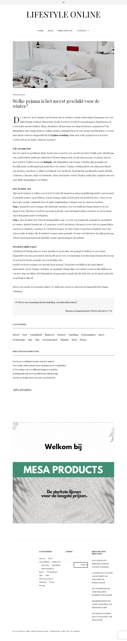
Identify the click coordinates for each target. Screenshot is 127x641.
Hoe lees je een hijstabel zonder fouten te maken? (33, 361)
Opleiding (73, 334)
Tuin (37, 339)
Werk (74, 339)
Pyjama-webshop (59, 135)
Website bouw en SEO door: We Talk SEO (65, 631)
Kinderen (49, 334)
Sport (101, 334)
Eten (24, 334)
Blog (51, 30)
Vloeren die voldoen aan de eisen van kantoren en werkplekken (39, 365)
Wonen (83, 339)
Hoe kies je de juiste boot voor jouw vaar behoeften (34, 377)
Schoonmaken (88, 334)
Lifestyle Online (63, 14)
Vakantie (64, 339)
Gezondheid (36, 334)
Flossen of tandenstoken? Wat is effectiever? (88, 310)
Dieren (16, 334)
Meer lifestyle (65, 30)
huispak (48, 162)
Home (41, 30)
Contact (83, 30)
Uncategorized (19, 94)
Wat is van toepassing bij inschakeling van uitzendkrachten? (46, 302)
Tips (30, 339)
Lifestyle (61, 334)
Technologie (19, 339)
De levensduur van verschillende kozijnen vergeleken (35, 369)
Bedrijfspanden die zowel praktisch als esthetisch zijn (35, 373)
